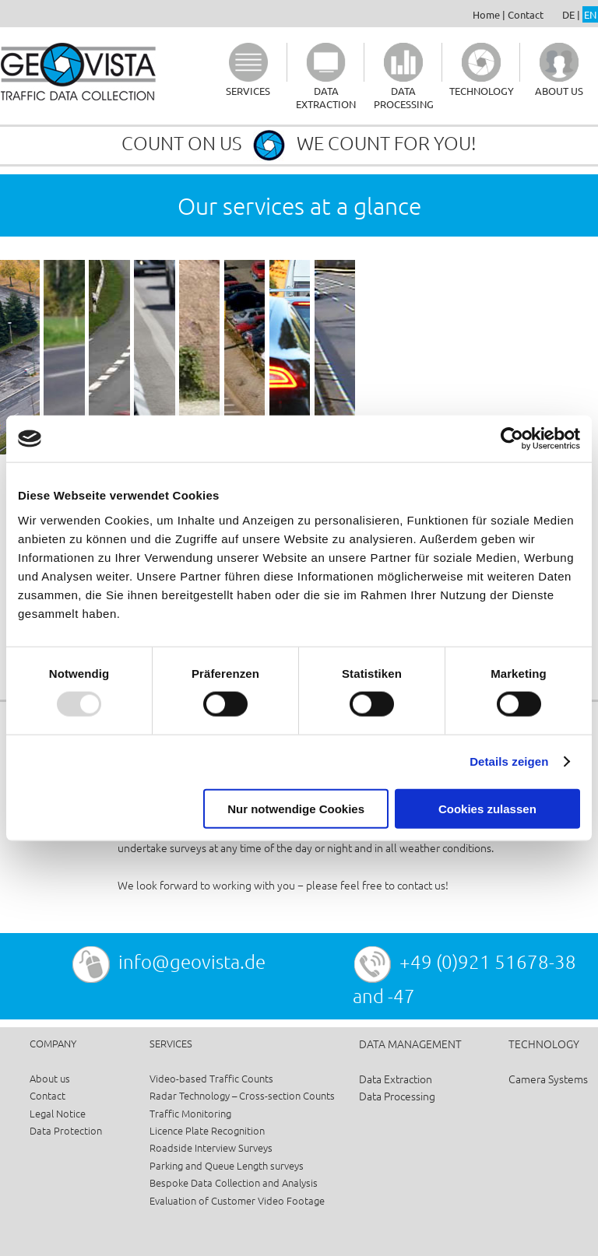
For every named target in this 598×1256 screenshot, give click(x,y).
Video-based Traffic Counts (211, 1078)
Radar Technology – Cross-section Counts (242, 1095)
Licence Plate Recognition (207, 1130)
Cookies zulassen (487, 808)
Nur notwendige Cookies (295, 808)
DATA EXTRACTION (326, 97)
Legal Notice (58, 1113)
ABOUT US (559, 90)
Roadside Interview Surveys (211, 1147)
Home (486, 14)
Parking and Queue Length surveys (227, 1165)
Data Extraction (395, 1078)
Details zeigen (509, 761)
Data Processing (397, 1095)
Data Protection (66, 1130)
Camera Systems (548, 1078)
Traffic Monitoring (190, 1113)
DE (568, 14)
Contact (525, 14)
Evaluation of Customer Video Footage (237, 1200)
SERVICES (248, 90)
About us (50, 1078)
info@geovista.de (192, 961)
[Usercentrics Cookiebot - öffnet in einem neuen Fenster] (512, 439)
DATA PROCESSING (404, 97)
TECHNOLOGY (481, 90)
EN (590, 14)
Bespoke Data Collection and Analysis (234, 1182)
